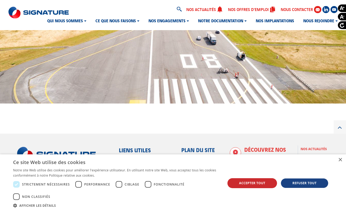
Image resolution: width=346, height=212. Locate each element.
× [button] (340, 160)
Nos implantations (275, 20)
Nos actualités (204, 9)
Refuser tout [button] (304, 183)
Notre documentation (220, 20)
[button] (116, 205)
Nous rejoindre (318, 20)
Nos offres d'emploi (251, 9)
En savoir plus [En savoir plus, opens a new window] (106, 175)
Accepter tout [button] (252, 183)
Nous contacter (301, 9)
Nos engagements (166, 20)
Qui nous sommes (65, 20)
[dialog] (173, 183)
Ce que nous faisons (115, 20)
